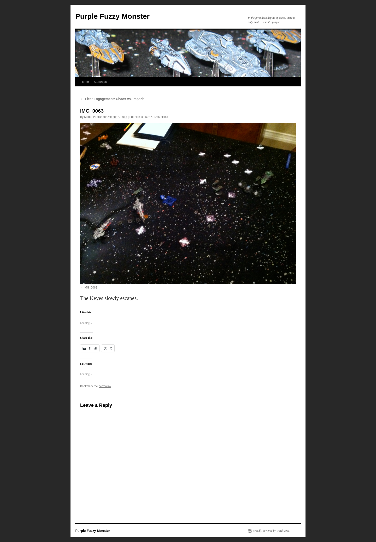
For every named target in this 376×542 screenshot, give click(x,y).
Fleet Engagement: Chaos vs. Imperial (113, 99)
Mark (87, 117)
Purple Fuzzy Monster (112, 16)
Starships (100, 82)
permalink (105, 386)
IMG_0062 (90, 287)
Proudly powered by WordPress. (271, 530)
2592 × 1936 (152, 117)
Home (85, 82)
